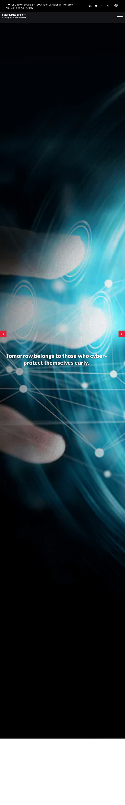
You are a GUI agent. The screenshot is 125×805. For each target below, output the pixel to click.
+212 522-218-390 (22, 8)
